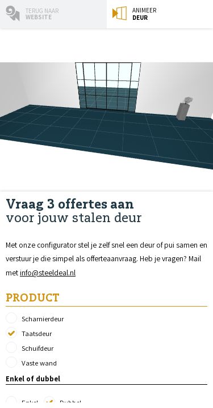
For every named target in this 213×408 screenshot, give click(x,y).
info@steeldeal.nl (48, 272)
